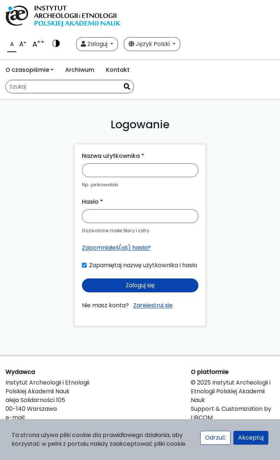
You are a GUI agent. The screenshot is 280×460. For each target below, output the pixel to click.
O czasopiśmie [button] (27, 70)
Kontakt (118, 70)
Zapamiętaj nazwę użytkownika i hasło (143, 265)
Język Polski (150, 44)
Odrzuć (215, 437)
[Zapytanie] (63, 86)
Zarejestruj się (153, 305)
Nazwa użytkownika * (113, 156)
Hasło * (92, 202)
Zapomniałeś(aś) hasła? (116, 247)
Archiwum (79, 70)
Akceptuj (251, 437)
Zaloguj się (140, 285)
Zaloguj (95, 44)
